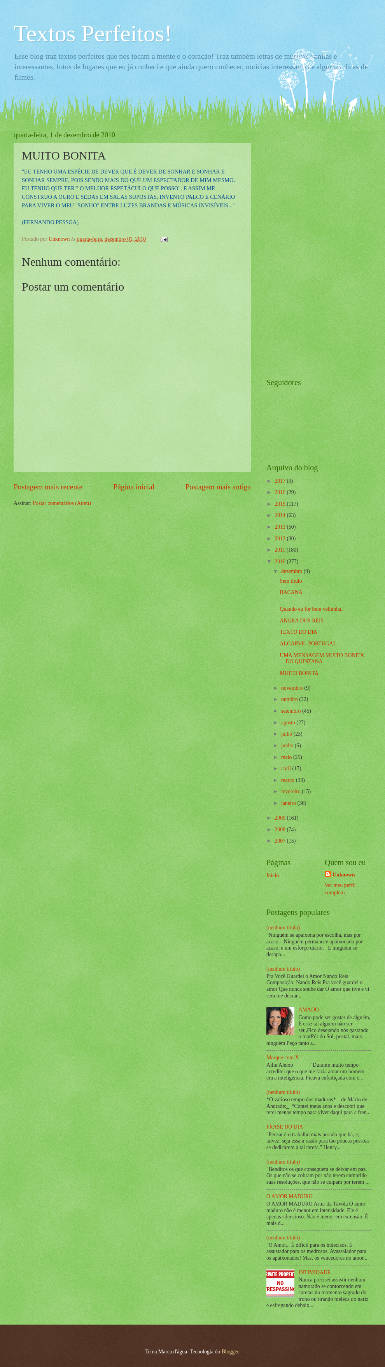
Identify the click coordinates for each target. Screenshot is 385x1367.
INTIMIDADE (315, 1272)
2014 (281, 515)
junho (288, 745)
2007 (281, 841)
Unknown (343, 875)
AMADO (309, 1010)
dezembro (292, 571)
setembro (291, 711)
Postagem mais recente (48, 487)
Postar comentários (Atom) (62, 503)
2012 (281, 539)
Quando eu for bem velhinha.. (312, 609)
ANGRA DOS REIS (302, 621)
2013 (281, 527)
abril (286, 768)
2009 (281, 818)
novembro (292, 688)
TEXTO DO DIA (298, 632)
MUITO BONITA (299, 673)
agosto (288, 723)
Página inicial (133, 487)
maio (287, 757)
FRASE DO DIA (284, 1127)
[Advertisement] (297, 248)
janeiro (289, 803)
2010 (281, 561)
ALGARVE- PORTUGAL (308, 644)
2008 (281, 829)
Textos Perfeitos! (93, 33)
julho (287, 734)
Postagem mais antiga (218, 487)
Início (272, 875)
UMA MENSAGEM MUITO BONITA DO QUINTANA (322, 658)
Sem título (291, 581)
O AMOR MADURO (289, 1196)
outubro (290, 699)
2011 (281, 550)
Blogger (230, 1352)
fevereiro (291, 791)
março (288, 780)
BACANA (291, 592)
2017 (281, 481)
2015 (281, 504)
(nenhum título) (283, 928)
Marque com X (282, 1057)
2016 (281, 492)
